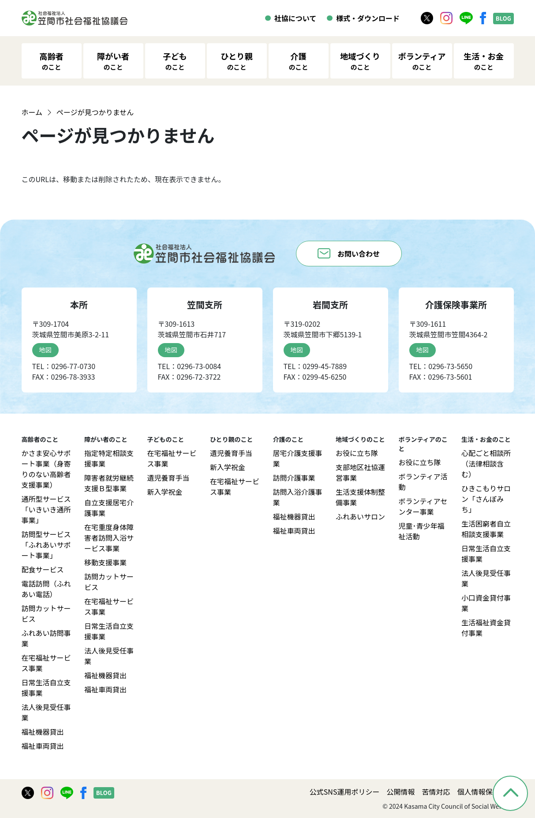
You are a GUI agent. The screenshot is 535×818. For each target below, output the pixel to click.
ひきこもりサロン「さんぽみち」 (486, 499)
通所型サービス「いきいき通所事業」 (46, 509)
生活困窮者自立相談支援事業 (486, 528)
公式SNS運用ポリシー (345, 791)
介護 (298, 61)
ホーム (32, 112)
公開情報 (400, 791)
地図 (45, 349)
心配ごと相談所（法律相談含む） (486, 463)
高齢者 (51, 61)
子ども (175, 61)
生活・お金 (484, 61)
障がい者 (113, 61)
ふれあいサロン (360, 516)
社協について (295, 18)
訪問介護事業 (294, 477)
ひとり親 (236, 61)
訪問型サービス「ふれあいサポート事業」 (46, 544)
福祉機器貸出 (43, 731)
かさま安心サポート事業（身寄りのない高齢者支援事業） (46, 469)
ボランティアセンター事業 (423, 506)
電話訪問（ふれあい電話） (46, 588)
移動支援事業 (105, 562)
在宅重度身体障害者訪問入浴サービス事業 (109, 537)
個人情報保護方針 (485, 791)
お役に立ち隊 (357, 453)
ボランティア (421, 61)
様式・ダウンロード (368, 18)
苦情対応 (436, 791)
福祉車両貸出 (43, 745)
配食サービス (43, 569)
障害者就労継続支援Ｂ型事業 (109, 482)
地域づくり (360, 61)
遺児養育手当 (168, 477)
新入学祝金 (165, 491)
